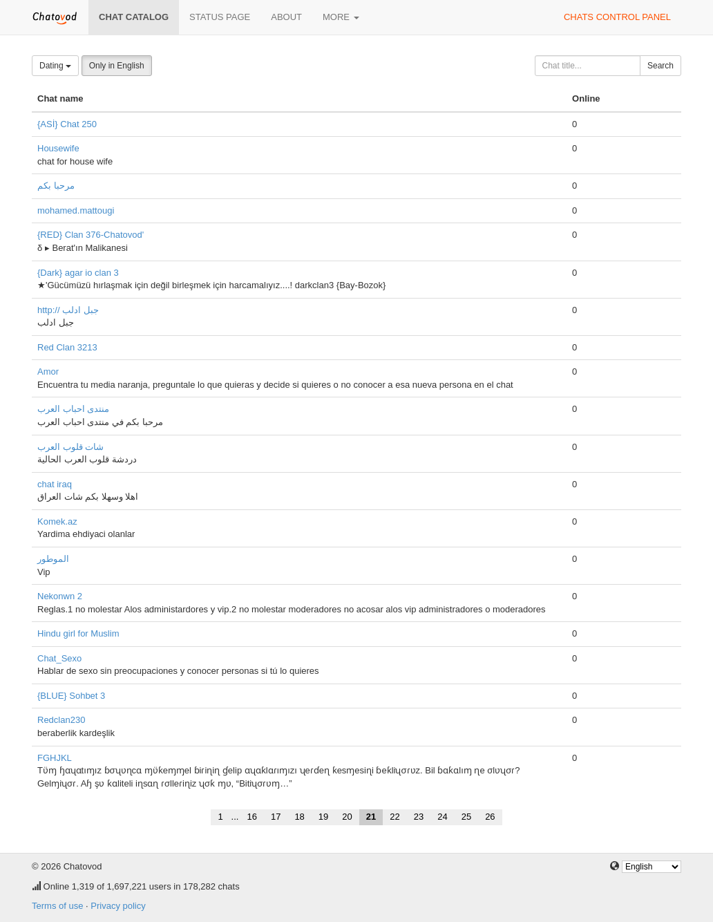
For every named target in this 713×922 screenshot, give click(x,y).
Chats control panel (617, 17)
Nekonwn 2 (59, 596)
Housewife (58, 148)
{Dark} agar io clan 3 (78, 272)
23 (419, 816)
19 (323, 816)
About (286, 17)
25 (466, 816)
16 (251, 816)
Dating (55, 65)
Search (660, 65)
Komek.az (57, 521)
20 (347, 816)
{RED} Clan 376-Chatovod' (90, 234)
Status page (219, 17)
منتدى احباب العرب (73, 409)
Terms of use (57, 906)
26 (490, 816)
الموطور (53, 559)
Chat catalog (134, 17)
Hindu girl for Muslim (78, 633)
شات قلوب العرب (70, 447)
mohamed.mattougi (75, 210)
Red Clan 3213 (67, 347)
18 (299, 816)
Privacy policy (118, 906)
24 (442, 816)
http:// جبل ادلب (68, 310)
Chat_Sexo (59, 658)
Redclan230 (61, 720)
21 (371, 816)
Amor (48, 371)
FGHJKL (54, 758)
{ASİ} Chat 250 (67, 124)
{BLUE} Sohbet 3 (71, 695)
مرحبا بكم (56, 185)
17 (276, 816)
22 (394, 816)
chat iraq (54, 484)
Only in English (116, 65)
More (341, 17)
